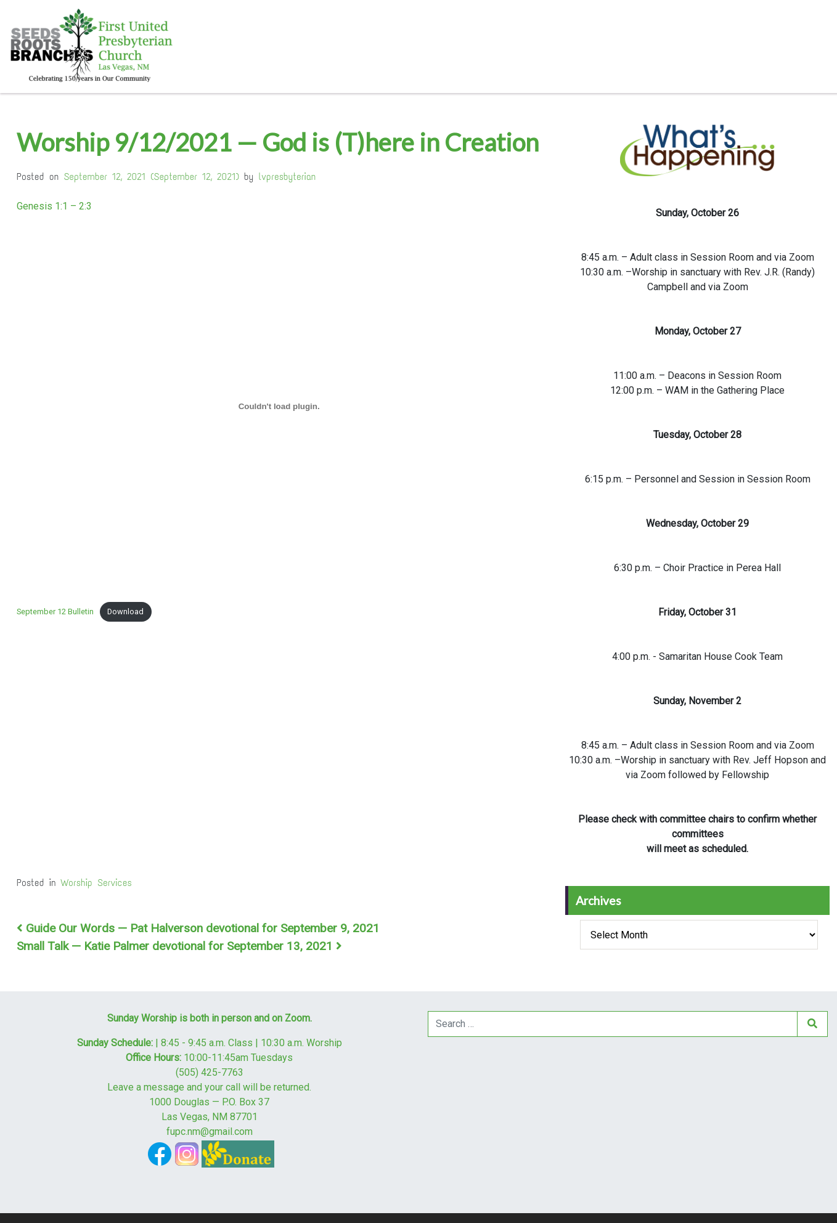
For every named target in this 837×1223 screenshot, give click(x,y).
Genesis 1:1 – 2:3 (54, 206)
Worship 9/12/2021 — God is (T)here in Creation (278, 142)
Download (125, 611)
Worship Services (96, 882)
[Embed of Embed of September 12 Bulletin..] (279, 406)
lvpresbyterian (287, 176)
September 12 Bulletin (55, 611)
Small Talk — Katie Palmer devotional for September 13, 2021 (179, 946)
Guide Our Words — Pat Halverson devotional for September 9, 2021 (198, 928)
